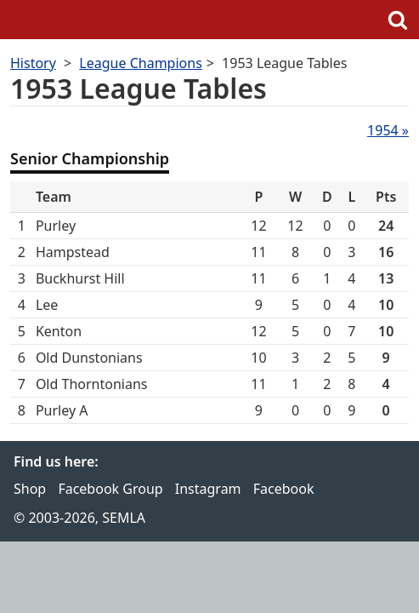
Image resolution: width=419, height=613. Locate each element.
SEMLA (210, 19)
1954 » (388, 130)
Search (398, 20)
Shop (30, 488)
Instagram (208, 488)
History (33, 63)
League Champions (140, 63)
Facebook (283, 488)
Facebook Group (110, 488)
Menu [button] (21, 20)
